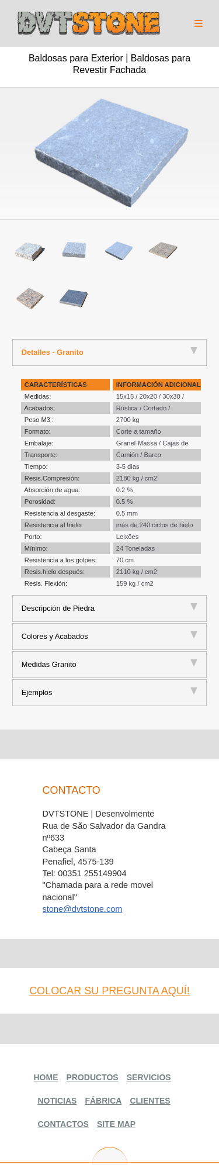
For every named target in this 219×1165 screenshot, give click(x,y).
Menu (198, 21)
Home (46, 1077)
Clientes (150, 1100)
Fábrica (103, 1100)
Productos (93, 1077)
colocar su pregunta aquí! (109, 991)
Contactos (63, 1124)
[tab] (109, 352)
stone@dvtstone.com (83, 909)
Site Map (116, 1124)
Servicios (149, 1077)
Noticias (57, 1100)
